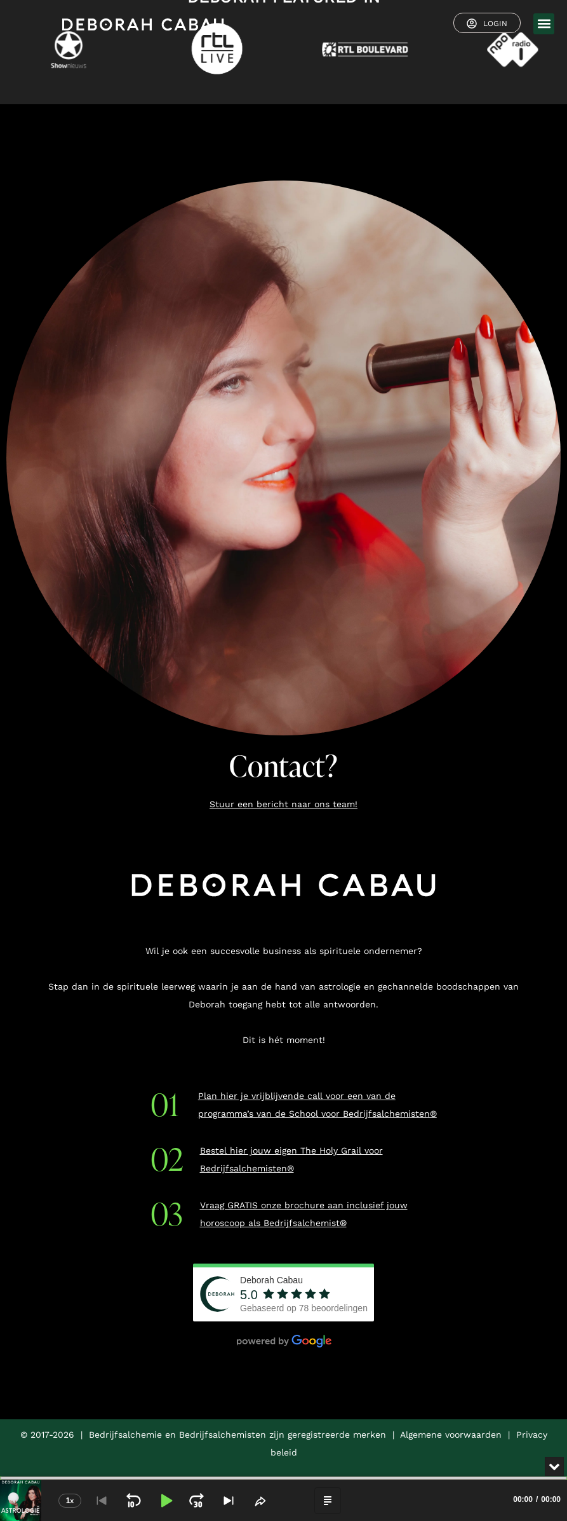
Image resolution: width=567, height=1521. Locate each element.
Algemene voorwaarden (451, 1434)
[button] (543, 23)
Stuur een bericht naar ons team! (283, 804)
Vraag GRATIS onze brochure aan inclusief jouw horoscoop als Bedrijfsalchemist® (304, 1214)
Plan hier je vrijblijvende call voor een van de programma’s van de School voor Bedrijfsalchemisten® (317, 1105)
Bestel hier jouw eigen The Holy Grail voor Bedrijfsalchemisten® (291, 1159)
